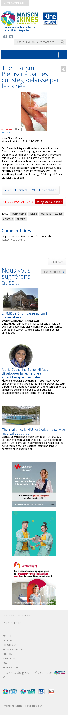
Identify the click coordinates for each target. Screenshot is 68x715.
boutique (8, 653)
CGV (5, 663)
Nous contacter (33, 706)
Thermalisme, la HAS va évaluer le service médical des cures (33, 431)
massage (46, 213)
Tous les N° (9, 645)
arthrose (8, 219)
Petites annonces (13, 649)
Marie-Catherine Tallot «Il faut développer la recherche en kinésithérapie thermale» (25, 373)
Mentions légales (13, 706)
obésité (21, 219)
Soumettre (57, 261)
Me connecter (15, 2)
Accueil (7, 636)
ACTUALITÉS (6, 129)
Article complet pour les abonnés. (31, 190)
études (58, 213)
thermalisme (19, 213)
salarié (33, 213)
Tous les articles (53, 271)
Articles (7, 640)
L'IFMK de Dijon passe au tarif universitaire (24, 315)
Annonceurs (10, 658)
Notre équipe (10, 667)
